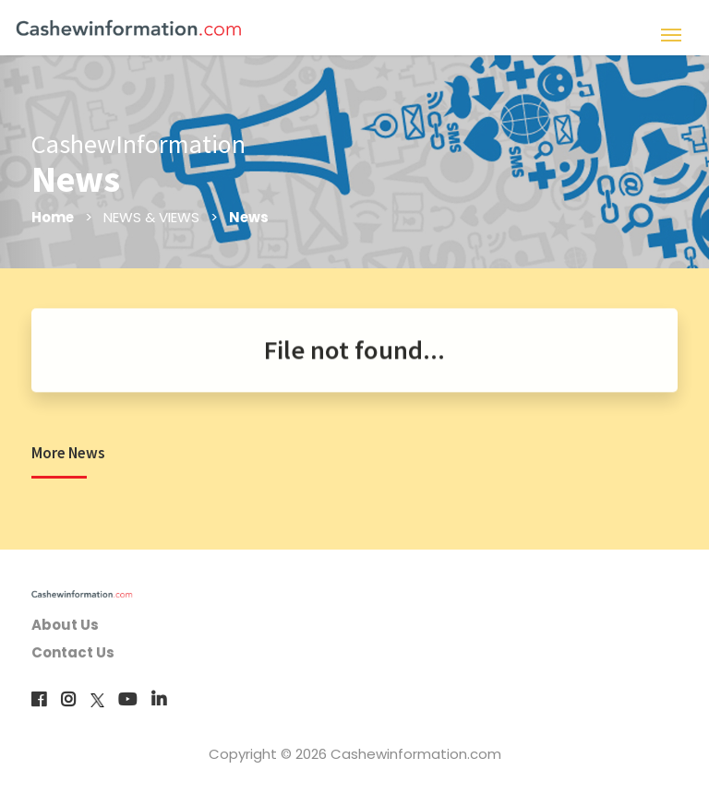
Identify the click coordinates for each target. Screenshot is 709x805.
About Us (65, 624)
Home (53, 217)
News (250, 217)
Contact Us (72, 652)
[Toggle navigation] (671, 33)
